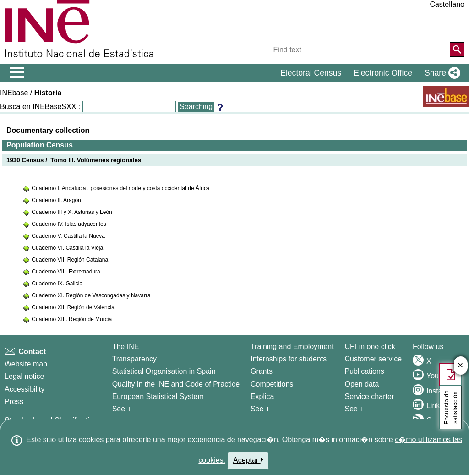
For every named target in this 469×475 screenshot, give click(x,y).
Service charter (369, 396)
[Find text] (360, 50)
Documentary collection (47, 130)
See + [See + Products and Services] (354, 409)
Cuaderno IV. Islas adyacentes (69, 224)
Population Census (39, 145)
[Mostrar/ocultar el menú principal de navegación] (17, 73)
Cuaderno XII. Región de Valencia (73, 307)
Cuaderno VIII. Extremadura (66, 271)
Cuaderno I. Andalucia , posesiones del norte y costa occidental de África (120, 188)
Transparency (134, 359)
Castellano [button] (447, 4)
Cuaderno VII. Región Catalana (70, 260)
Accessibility (24, 389)
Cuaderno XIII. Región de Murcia (72, 319)
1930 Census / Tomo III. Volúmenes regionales (73, 160)
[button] (440, 73)
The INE (125, 346)
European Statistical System (158, 396)
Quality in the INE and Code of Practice (176, 384)
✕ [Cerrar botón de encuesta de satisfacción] (460, 366)
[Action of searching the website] (457, 49)
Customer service (373, 359)
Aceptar (248, 460)
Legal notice (24, 376)
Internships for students (289, 359)
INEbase (14, 93)
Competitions (272, 384)
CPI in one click (370, 346)
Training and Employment (292, 346)
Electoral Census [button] (310, 72)
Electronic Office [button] (383, 72)
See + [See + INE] (121, 409)
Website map (26, 364)
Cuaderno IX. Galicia (57, 283)
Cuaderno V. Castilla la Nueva (68, 236)
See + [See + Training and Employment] (260, 409)
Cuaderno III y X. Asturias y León (72, 212)
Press (14, 401)
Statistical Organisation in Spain (164, 371)
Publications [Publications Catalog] (364, 371)
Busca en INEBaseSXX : (40, 106)
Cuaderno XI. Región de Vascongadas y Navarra (91, 295)
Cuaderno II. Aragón (56, 200)
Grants (262, 371)
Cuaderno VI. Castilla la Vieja (67, 248)
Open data (362, 384)
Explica (262, 396)
